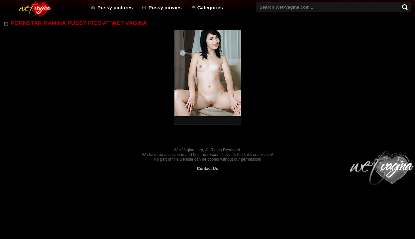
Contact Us (207, 168)
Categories (210, 7)
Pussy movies (165, 7)
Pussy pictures (115, 7)
